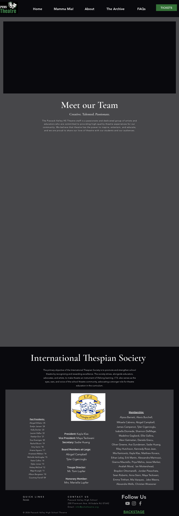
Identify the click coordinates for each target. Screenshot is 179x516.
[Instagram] (134, 503)
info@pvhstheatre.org (87, 507)
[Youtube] (127, 503)
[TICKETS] (166, 7)
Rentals (26, 499)
